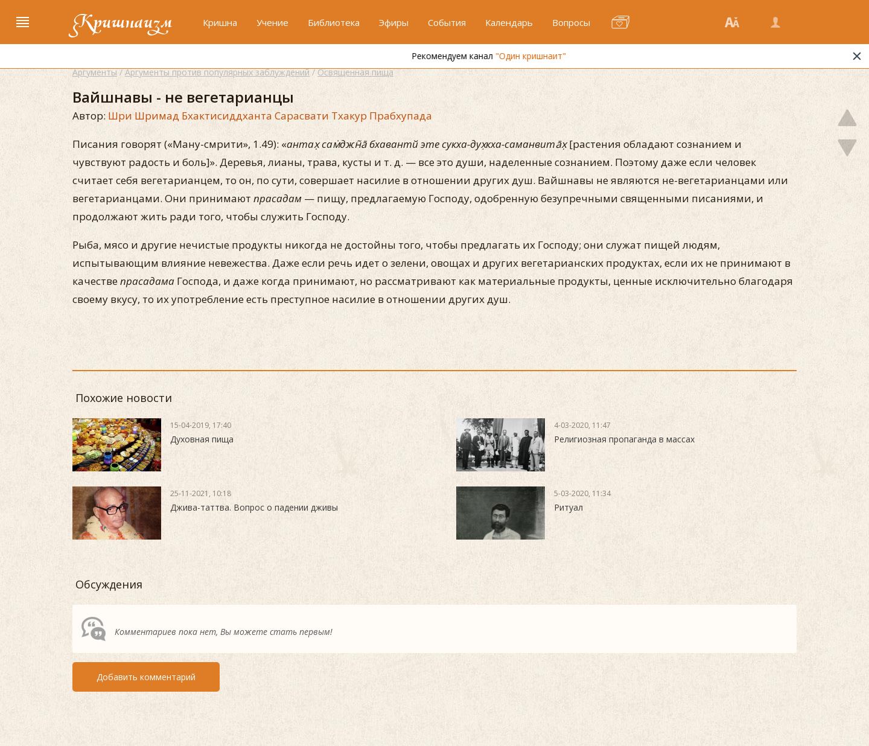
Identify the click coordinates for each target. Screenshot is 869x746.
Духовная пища (202, 439)
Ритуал (568, 507)
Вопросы (571, 22)
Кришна (220, 22)
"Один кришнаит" (547, 56)
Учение (272, 22)
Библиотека (334, 22)
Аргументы (94, 72)
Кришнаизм (122, 22)
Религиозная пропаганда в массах (624, 439)
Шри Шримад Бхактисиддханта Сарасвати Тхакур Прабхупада (270, 116)
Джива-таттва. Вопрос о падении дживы (254, 507)
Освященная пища (355, 72)
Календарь (509, 22)
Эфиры (394, 22)
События (447, 22)
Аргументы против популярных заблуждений (217, 72)
